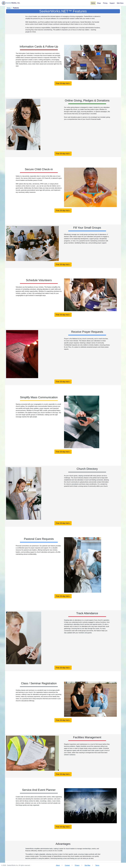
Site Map (87, 865)
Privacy (77, 865)
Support (112, 3)
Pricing (105, 3)
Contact (67, 865)
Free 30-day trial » (63, 83)
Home (93, 3)
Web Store (120, 3)
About (58, 865)
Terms (97, 865)
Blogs (99, 3)
